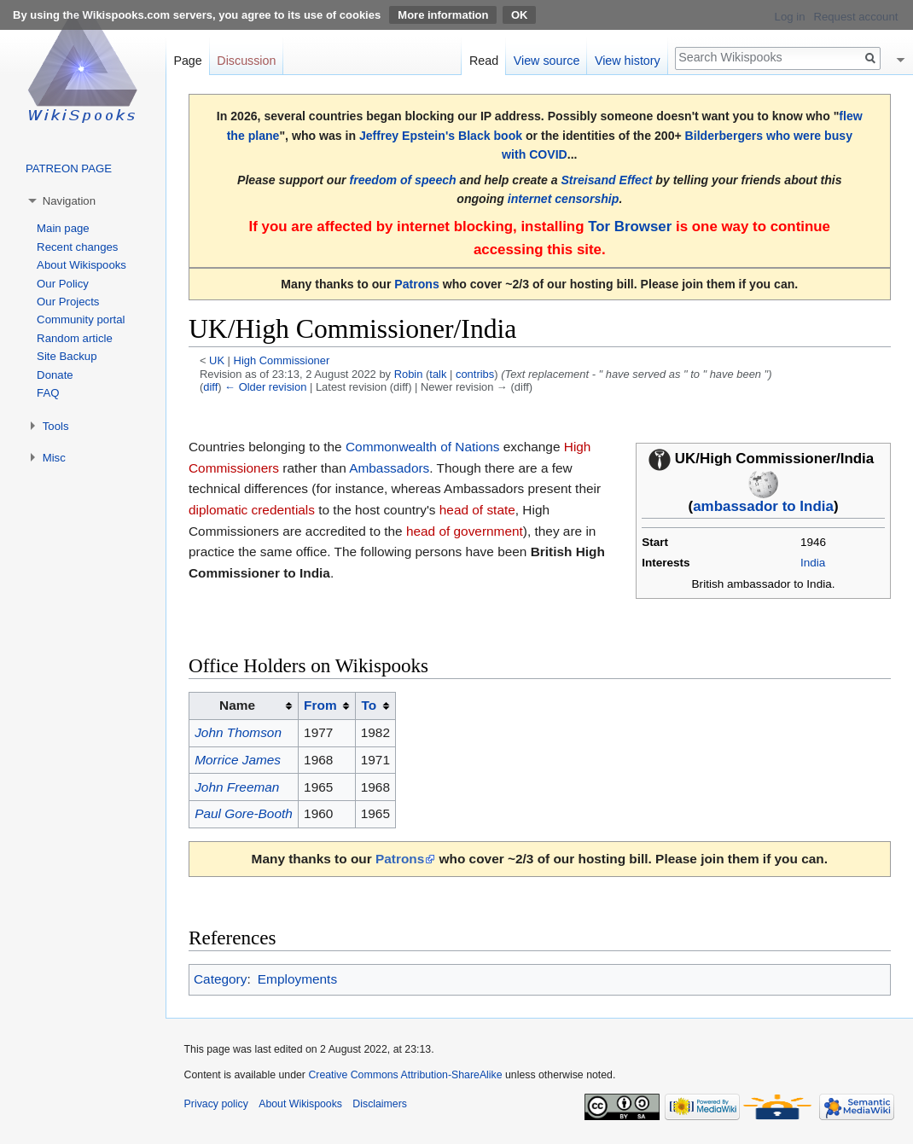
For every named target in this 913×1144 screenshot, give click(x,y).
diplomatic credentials (252, 509)
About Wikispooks (81, 264)
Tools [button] (56, 426)
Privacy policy (216, 1104)
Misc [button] (54, 457)
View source (547, 60)
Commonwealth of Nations (423, 446)
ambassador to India (763, 506)
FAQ (48, 392)
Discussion (246, 60)
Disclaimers (379, 1104)
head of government (464, 531)
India (812, 562)
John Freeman (237, 787)
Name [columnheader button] (237, 705)
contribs (475, 374)
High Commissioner (282, 360)
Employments (297, 979)
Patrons (416, 284)
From (320, 705)
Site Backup (66, 356)
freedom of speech (402, 180)
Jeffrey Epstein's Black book (440, 135)
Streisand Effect (606, 180)
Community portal (81, 319)
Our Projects (68, 301)
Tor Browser (630, 226)
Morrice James (238, 759)
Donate (55, 375)
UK (216, 360)
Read (483, 60)
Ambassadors (389, 468)
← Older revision (265, 386)
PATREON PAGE (69, 168)
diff (210, 386)
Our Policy (63, 283)
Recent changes (77, 247)
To (369, 705)
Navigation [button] (69, 201)
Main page (63, 228)
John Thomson (238, 732)
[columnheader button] (326, 706)
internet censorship (563, 199)
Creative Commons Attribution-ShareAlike (405, 1075)
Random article (75, 338)
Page (187, 60)
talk (437, 374)
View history (627, 60)
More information (443, 15)
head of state (477, 509)
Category (220, 979)
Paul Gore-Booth (244, 813)
